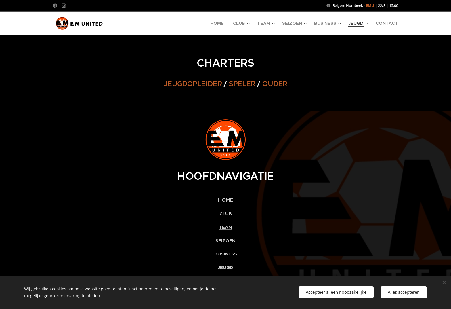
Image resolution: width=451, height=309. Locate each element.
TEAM (225, 227)
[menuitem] (218, 23)
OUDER (274, 83)
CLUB (225, 214)
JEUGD (225, 267)
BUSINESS (225, 254)
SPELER (242, 83)
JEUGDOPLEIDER (193, 83)
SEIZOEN (225, 241)
